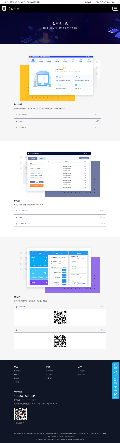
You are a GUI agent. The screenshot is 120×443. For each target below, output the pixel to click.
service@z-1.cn (32, 400)
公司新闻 (49, 371)
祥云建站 (17, 371)
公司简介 (81, 371)
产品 (16, 367)
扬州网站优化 (83, 433)
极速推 (16, 378)
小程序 (16, 382)
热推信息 (88, 2)
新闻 (48, 367)
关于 (80, 367)
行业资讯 (49, 374)
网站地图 (103, 2)
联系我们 (81, 374)
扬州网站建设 (64, 433)
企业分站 (96, 2)
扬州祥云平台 (69, 436)
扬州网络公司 (73, 433)
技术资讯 (49, 378)
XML (113, 2)
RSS (109, 2)
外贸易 (16, 374)
